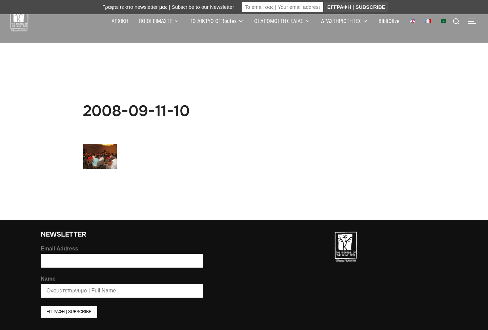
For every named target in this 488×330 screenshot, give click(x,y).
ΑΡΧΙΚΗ (119, 21)
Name (48, 279)
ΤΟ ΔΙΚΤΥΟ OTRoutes (217, 21)
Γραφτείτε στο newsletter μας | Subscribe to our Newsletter (168, 7)
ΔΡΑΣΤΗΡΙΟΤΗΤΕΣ (344, 21)
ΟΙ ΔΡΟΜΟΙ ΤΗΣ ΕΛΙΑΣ (282, 21)
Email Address (59, 248)
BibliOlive (389, 21)
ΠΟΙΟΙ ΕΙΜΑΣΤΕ (159, 21)
